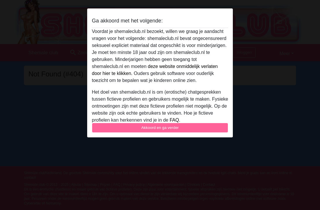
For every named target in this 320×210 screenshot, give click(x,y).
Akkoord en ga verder (160, 127)
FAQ (174, 120)
